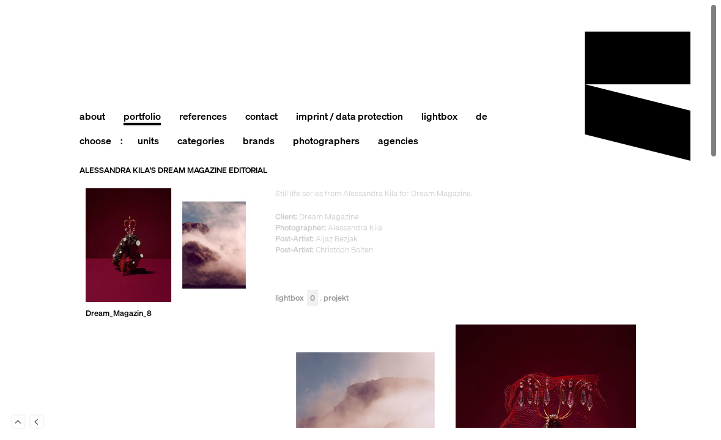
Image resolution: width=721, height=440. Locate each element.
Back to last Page (37, 422)
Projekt (336, 298)
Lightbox (296, 298)
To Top (18, 422)
